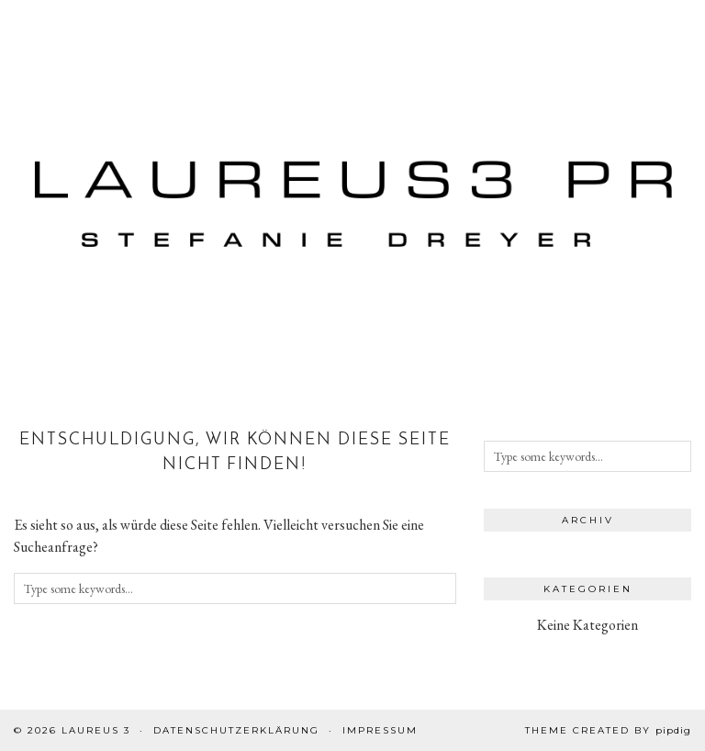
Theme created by (608, 730)
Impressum (380, 730)
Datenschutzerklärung (236, 730)
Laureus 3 (96, 730)
